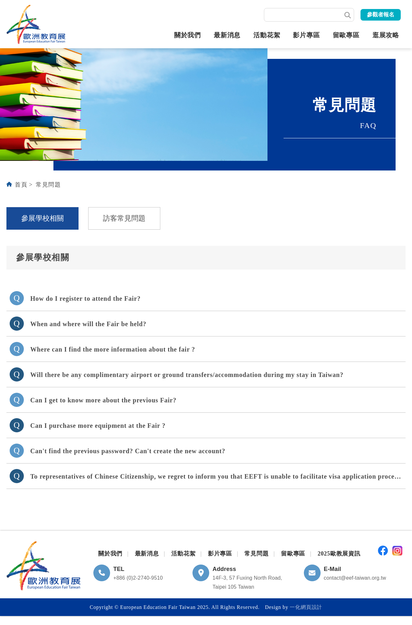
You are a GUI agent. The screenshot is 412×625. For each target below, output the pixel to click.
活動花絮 (266, 35)
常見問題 (48, 184)
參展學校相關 (42, 218)
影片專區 (306, 35)
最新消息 (227, 35)
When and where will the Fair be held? (88, 323)
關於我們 (187, 35)
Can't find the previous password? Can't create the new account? (127, 451)
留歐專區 (346, 35)
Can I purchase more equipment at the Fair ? (97, 425)
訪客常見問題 (124, 218)
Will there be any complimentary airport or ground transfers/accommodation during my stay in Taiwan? (186, 374)
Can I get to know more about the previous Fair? (103, 400)
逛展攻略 (385, 35)
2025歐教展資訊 (339, 553)
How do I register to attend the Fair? (85, 298)
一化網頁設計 (306, 607)
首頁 (21, 184)
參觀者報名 (380, 15)
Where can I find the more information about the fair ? (112, 349)
